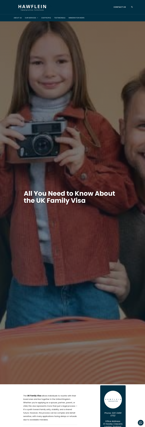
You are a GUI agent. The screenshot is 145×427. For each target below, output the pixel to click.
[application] (37, 17)
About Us (18, 18)
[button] (119, 7)
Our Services (31, 17)
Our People (46, 18)
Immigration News (76, 18)
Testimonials (59, 18)
